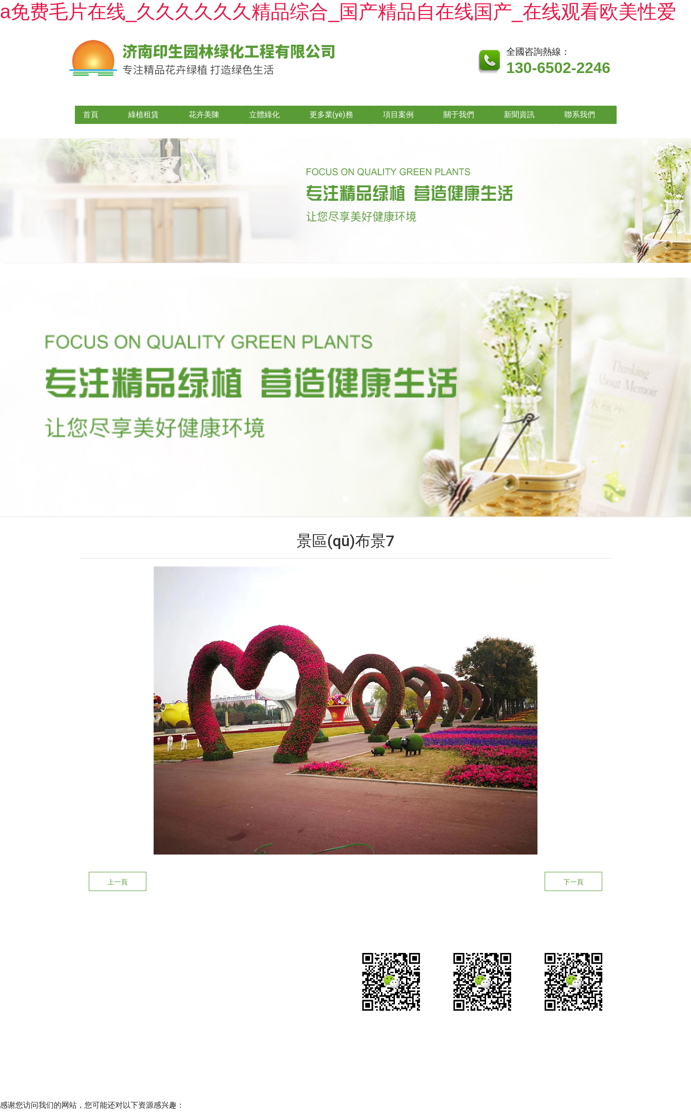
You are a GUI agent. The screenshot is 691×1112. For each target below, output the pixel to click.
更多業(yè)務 (331, 114)
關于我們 (458, 114)
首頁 (90, 114)
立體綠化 (264, 114)
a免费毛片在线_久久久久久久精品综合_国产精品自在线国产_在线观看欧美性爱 (338, 11)
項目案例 (398, 114)
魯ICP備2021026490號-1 (328, 1049)
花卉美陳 (204, 114)
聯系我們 (579, 114)
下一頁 (573, 882)
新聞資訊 (519, 114)
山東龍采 (561, 1049)
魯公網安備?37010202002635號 (447, 1049)
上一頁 (117, 882)
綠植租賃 (143, 114)
